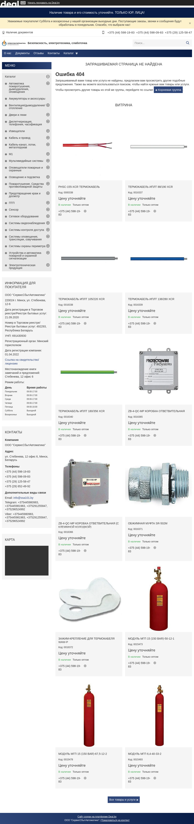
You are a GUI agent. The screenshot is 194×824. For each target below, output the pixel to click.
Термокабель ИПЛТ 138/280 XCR (151, 299)
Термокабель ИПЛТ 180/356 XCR (81, 411)
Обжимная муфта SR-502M (147, 523)
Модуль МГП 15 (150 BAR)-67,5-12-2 (82, 753)
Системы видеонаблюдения (27, 223)
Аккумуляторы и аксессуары (27, 98)
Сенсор (13, 209)
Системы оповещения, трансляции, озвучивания (25, 238)
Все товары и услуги (122, 799)
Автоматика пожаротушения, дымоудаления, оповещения (19, 87)
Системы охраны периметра (27, 246)
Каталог (69, 53)
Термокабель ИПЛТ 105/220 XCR (81, 299)
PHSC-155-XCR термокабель (79, 186)
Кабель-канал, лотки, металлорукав (22, 146)
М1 (11, 154)
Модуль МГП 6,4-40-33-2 (144, 753)
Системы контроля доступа (26, 229)
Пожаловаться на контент (115, 820)
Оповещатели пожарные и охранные (26, 169)
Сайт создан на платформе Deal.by (97, 816)
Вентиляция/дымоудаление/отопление (27, 107)
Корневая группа (169, 89)
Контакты (54, 53)
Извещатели (17, 131)
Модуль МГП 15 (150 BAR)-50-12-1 (151, 638)
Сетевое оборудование (24, 216)
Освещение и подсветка (24, 177)
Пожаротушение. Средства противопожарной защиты (26, 185)
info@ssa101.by (23, 497)
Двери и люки (17, 114)
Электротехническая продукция (22, 267)
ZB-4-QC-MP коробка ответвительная (156, 411)
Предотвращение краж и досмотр (25, 195)
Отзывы (38, 53)
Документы (22, 53)
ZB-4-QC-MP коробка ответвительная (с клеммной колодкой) (88, 525)
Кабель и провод (19, 137)
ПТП (12, 202)
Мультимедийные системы (26, 160)
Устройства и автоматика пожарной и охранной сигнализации (25, 255)
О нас (7, 53)
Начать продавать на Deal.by (44, 2)
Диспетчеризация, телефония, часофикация (25, 123)
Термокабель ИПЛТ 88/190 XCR (150, 186)
